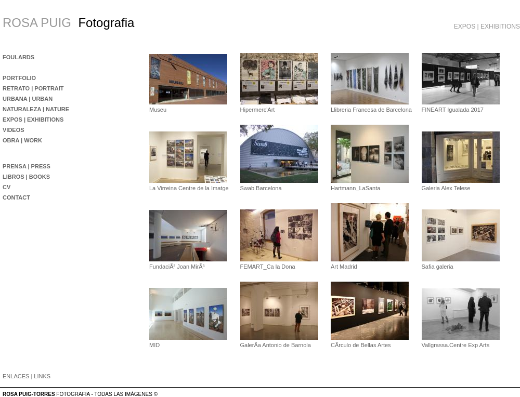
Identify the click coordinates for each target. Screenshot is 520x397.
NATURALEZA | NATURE (36, 109)
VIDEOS (13, 130)
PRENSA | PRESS (26, 166)
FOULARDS (18, 57)
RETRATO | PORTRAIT (33, 88)
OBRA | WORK (22, 140)
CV (6, 187)
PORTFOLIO (19, 78)
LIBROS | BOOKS (26, 177)
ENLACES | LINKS (26, 376)
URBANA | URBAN (28, 99)
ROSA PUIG (37, 23)
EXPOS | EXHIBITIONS (33, 119)
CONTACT (16, 197)
